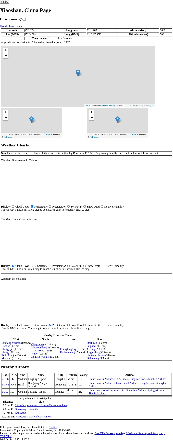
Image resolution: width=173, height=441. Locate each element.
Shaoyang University (26, 409)
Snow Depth (93, 206)
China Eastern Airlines (101, 379)
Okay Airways (137, 379)
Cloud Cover (22, 206)
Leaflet (88, 105)
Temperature (41, 206)
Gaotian (6, 346)
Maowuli (6, 358)
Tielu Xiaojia (9, 355)
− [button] (6, 55)
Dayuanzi (36, 350)
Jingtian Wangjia (40, 356)
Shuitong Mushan (11, 342)
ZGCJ (5, 391)
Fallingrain (149, 105)
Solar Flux (76, 206)
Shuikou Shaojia (96, 355)
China (10, 26)
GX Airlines (121, 379)
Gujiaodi (91, 346)
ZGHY (5, 384)
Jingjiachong (94, 352)
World (3, 26)
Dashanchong (67, 352)
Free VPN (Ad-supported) (108, 433)
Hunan (18, 26)
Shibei (34, 353)
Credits (52, 427)
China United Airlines (126, 383)
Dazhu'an (92, 342)
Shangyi (6, 352)
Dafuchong (93, 358)
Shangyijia (7, 349)
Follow (4, 2)
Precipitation (59, 206)
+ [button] (6, 50)
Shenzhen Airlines (156, 379)
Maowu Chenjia (40, 347)
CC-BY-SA (131, 105)
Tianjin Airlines (97, 393)
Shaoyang (20, 412)
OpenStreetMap (108, 105)
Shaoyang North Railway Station (33, 416)
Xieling (91, 349)
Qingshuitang (38, 344)
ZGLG (5, 379)
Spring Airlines (155, 390)
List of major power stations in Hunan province (41, 405)
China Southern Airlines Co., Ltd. (107, 390)
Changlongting (68, 349)
